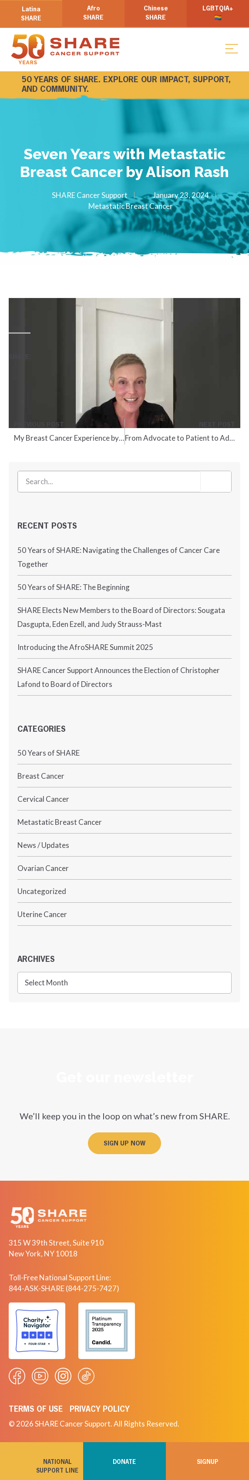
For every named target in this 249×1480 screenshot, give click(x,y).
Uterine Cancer (42, 914)
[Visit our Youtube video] (40, 1376)
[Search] (216, 481)
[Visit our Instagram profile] (63, 1376)
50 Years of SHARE (48, 752)
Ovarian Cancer (43, 868)
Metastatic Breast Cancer (130, 206)
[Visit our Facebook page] (17, 1376)
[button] (231, 48)
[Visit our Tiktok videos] (86, 1376)
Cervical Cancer (43, 799)
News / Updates (43, 845)
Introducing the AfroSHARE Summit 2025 (85, 647)
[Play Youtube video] (124, 363)
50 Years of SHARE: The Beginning (73, 587)
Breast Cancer (40, 775)
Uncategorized (41, 891)
